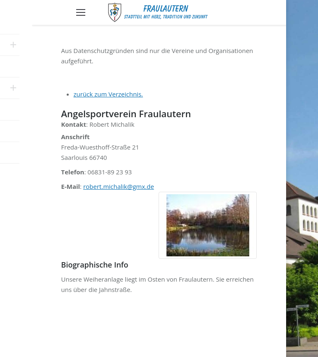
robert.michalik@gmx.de (118, 186)
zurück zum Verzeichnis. (108, 94)
